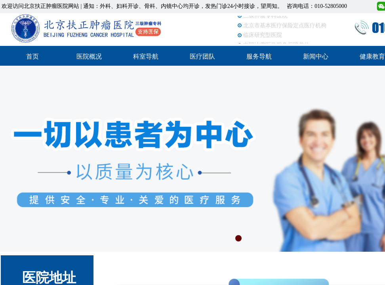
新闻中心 (315, 56)
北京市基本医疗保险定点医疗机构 (284, 26)
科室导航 (145, 56)
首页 (32, 56)
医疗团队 (202, 56)
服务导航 (259, 56)
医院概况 (89, 56)
